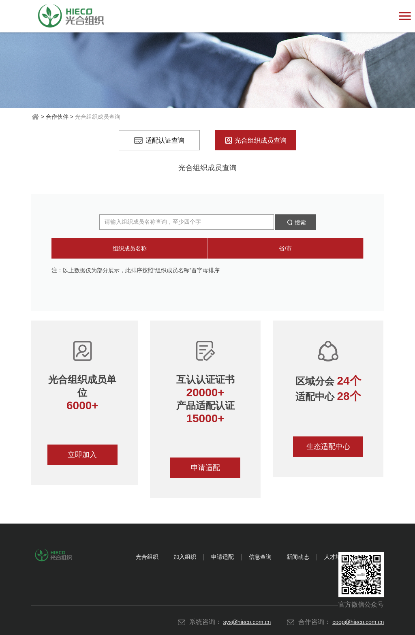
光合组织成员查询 (256, 140)
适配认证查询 (159, 140)
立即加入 (82, 455)
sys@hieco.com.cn (247, 622)
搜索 (295, 222)
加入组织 (184, 557)
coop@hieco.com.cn (358, 622)
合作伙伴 (57, 116)
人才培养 (335, 557)
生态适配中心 (328, 447)
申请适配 (205, 468)
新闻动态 (298, 557)
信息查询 (260, 557)
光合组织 (147, 557)
